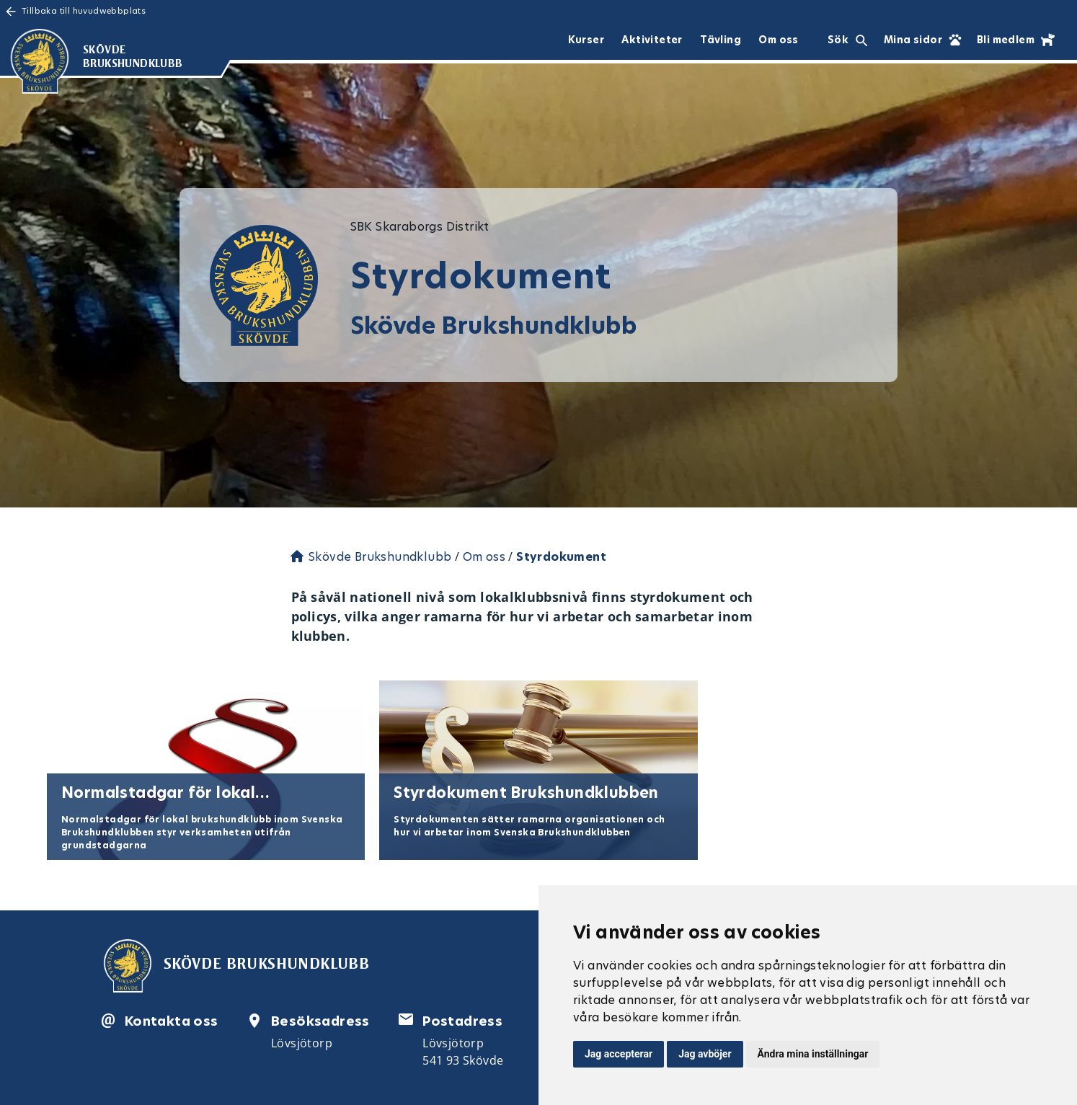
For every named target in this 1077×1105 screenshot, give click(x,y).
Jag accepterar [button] (618, 1054)
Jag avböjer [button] (704, 1054)
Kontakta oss (171, 1021)
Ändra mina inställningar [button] (813, 1054)
